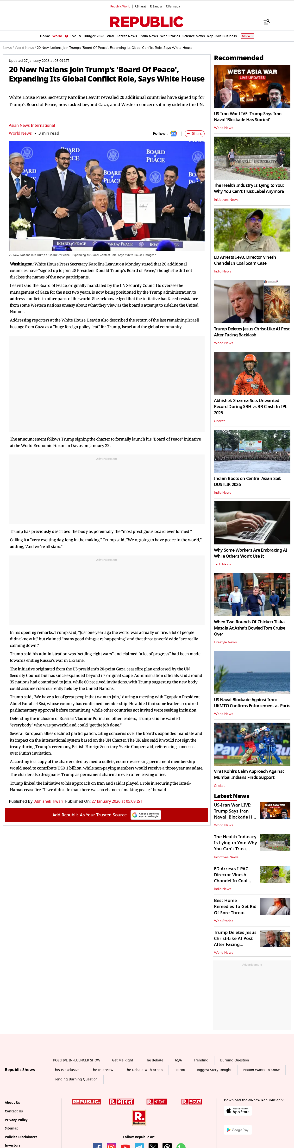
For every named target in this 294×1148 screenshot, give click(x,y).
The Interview (102, 1069)
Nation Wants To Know (261, 1069)
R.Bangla (156, 6)
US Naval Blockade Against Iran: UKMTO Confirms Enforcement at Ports (252, 703)
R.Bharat (140, 6)
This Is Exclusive (66, 1069)
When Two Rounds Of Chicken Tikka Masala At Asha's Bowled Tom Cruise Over (249, 628)
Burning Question (234, 1060)
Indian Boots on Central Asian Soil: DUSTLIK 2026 (247, 481)
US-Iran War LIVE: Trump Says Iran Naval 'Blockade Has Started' (248, 117)
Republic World (120, 6)
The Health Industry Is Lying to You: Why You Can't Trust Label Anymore (249, 188)
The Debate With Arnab (144, 1069)
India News (222, 271)
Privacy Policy (16, 1120)
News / (8, 48)
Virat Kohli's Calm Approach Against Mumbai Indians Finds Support (249, 774)
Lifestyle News (225, 642)
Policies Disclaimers (21, 1137)
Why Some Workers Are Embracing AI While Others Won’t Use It (250, 553)
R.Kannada (173, 6)
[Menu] (264, 22)
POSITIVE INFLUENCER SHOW (76, 1060)
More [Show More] (247, 36)
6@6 (178, 1060)
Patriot (180, 1069)
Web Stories (223, 921)
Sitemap (12, 1128)
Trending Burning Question (75, 1079)
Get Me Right (122, 1060)
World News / (25, 48)
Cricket (219, 421)
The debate (154, 1060)
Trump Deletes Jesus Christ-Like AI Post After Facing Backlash (252, 332)
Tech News (222, 564)
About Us (12, 1102)
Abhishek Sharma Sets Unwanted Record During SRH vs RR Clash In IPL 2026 (250, 406)
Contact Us (14, 1111)
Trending (201, 1060)
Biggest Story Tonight (214, 1069)
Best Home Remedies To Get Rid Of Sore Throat (235, 906)
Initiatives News (226, 200)
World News (20, 133)
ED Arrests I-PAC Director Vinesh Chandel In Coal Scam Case (245, 260)
